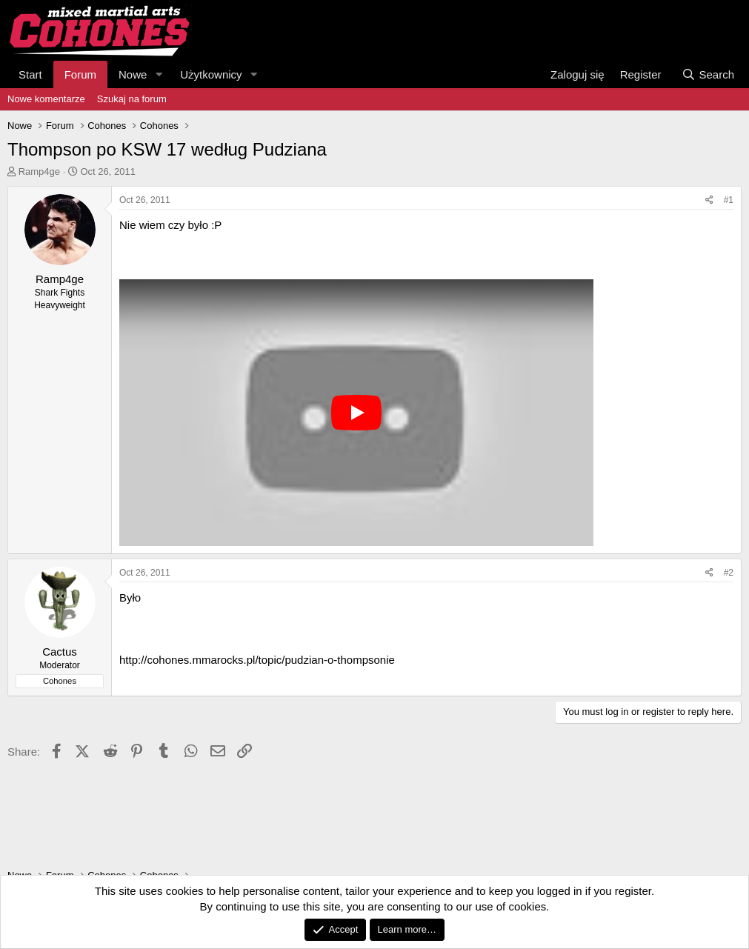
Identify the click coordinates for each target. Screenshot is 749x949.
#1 (728, 200)
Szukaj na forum (132, 98)
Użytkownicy (211, 74)
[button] (158, 74)
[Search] (708, 74)
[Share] (709, 200)
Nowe (133, 74)
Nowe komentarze (46, 98)
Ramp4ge (39, 171)
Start (30, 74)
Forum (80, 74)
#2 (728, 572)
